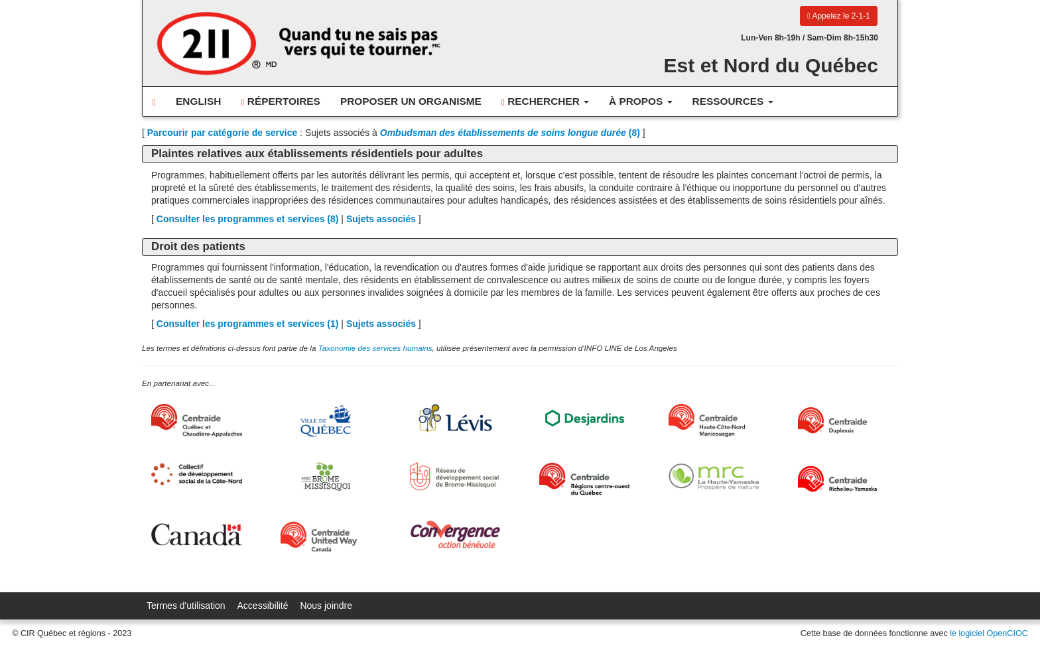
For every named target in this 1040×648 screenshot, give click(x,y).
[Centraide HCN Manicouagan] (714, 420)
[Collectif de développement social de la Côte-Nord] (196, 474)
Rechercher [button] (545, 101)
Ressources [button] (732, 101)
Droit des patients (198, 246)
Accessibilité (263, 605)
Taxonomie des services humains (375, 348)
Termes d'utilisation (186, 605)
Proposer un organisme (411, 101)
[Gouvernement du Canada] (196, 534)
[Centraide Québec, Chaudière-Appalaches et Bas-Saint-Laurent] (196, 420)
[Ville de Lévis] (455, 418)
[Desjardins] (584, 418)
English (198, 101)
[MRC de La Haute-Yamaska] (714, 476)
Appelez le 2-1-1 (838, 16)
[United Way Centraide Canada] (326, 536)
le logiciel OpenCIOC (989, 633)
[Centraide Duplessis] (843, 420)
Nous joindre (326, 605)
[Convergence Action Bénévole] (455, 534)
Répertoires (280, 101)
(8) (510, 132)
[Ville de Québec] (326, 421)
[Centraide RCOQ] (584, 479)
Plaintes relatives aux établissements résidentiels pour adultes (317, 153)
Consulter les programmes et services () (248, 219)
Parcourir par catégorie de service (222, 132)
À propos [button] (641, 101)
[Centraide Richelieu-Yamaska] (843, 479)
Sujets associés (381, 219)
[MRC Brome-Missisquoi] (326, 476)
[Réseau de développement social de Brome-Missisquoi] (455, 476)
